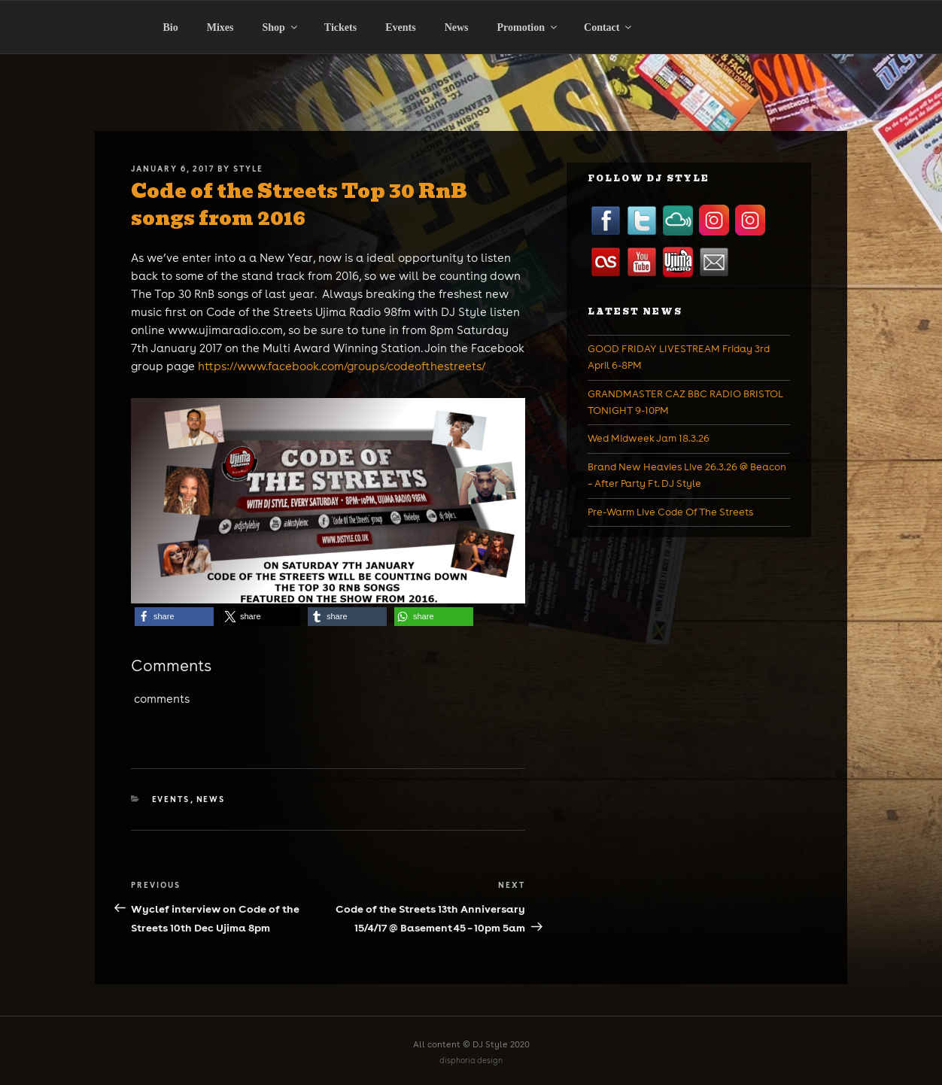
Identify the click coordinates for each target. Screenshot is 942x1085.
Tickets (340, 27)
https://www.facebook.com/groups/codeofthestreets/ (341, 366)
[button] (174, 616)
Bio (170, 27)
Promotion (528, 27)
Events (400, 27)
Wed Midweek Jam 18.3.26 (649, 438)
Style (248, 168)
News (457, 27)
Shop (281, 27)
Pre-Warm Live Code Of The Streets (670, 512)
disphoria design (471, 1060)
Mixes (220, 27)
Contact (609, 27)
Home (98, 59)
